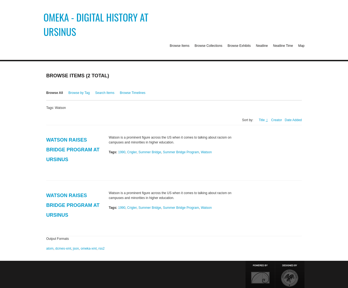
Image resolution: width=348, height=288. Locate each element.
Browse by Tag (79, 93)
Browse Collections (208, 46)
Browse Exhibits (239, 46)
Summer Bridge (149, 152)
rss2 (101, 248)
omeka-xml (89, 248)
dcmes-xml (63, 248)
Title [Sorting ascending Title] (262, 120)
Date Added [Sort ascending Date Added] (293, 120)
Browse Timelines (132, 93)
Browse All (54, 93)
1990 (121, 152)
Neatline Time (283, 46)
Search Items (104, 93)
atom (50, 248)
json (76, 248)
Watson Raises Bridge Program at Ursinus (73, 149)
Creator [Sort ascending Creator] (276, 120)
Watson (206, 152)
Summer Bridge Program (181, 152)
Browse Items (179, 46)
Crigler (132, 152)
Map (301, 46)
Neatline (262, 46)
